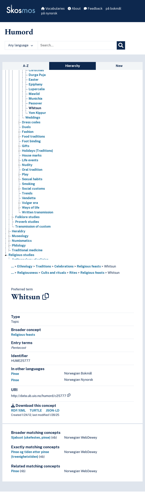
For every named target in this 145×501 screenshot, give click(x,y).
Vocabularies (53, 8)
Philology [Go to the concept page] (19, 245)
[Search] (121, 45)
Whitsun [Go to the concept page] (35, 108)
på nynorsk (49, 13)
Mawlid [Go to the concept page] (34, 94)
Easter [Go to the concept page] (34, 80)
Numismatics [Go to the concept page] (22, 241)
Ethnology (24, 266)
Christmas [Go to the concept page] (36, 70)
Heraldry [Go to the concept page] (18, 231)
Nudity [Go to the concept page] (27, 165)
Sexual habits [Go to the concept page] (32, 179)
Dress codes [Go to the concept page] (31, 122)
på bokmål (113, 8)
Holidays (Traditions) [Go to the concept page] (37, 151)
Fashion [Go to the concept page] (27, 132)
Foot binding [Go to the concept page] (31, 141)
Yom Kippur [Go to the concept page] (37, 113)
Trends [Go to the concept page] (27, 193)
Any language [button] (20, 45)
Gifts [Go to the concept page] (25, 146)
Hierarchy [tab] (72, 66)
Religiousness (27, 273)
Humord (19, 31)
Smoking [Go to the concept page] (28, 184)
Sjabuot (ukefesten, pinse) (30, 437)
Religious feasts (89, 266)
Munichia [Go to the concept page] (35, 98)
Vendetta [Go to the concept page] (29, 198)
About (74, 8)
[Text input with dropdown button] (77, 45)
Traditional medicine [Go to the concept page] (27, 250)
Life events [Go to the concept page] (30, 160)
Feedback (93, 8)
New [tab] (119, 66)
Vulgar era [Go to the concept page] (30, 203)
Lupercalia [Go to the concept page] (37, 89)
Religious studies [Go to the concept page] (21, 255)
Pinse (15, 374)
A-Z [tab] (26, 66)
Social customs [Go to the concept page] (33, 188)
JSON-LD (52, 410)
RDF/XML (18, 410)
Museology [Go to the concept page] (20, 236)
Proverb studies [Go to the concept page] (27, 222)
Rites (73, 273)
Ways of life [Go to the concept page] (30, 207)
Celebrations (63, 266)
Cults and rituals (53, 273)
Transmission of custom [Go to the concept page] (33, 226)
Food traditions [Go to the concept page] (33, 136)
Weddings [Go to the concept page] (32, 117)
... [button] (12, 266)
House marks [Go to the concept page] (31, 155)
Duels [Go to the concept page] (26, 127)
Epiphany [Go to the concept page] (35, 84)
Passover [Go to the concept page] (35, 103)
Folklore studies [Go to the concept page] (27, 217)
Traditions (43, 266)
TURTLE (36, 410)
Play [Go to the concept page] (25, 174)
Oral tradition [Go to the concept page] (32, 170)
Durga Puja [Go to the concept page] (37, 75)
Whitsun (110, 266)
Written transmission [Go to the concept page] (37, 212)
